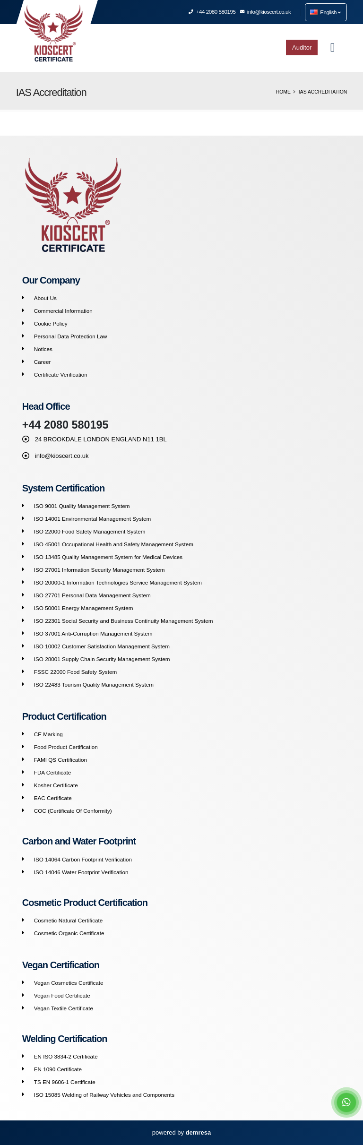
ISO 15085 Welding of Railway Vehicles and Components (104, 1095)
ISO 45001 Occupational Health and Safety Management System (113, 544)
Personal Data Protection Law (70, 336)
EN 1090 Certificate (58, 1069)
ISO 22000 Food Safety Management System (90, 531)
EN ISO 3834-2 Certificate (66, 1056)
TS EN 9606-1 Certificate (64, 1082)
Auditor (301, 47)
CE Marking (48, 734)
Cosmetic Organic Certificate (69, 933)
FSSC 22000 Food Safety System (75, 672)
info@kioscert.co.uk (266, 12)
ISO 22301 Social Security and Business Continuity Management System (123, 621)
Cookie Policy (51, 323)
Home (283, 92)
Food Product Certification (66, 747)
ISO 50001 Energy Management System (83, 608)
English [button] (325, 12)
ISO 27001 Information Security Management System (99, 570)
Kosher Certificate (56, 785)
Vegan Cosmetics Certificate (69, 983)
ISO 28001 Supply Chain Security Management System (102, 659)
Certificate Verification (60, 374)
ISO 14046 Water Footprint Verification (81, 872)
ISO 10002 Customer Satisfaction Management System (102, 646)
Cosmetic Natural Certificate (68, 920)
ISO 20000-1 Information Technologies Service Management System (118, 582)
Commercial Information (63, 311)
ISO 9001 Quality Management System (82, 506)
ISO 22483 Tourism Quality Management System (94, 684)
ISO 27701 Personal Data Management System (92, 595)
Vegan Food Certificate (62, 995)
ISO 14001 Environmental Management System (92, 519)
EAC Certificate (53, 798)
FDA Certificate (52, 772)
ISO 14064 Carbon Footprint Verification (83, 859)
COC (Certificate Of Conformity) (73, 811)
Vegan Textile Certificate (63, 1008)
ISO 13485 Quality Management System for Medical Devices (108, 557)
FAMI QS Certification (60, 760)
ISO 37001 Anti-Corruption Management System (93, 633)
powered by (181, 1132)
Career (42, 362)
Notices (43, 349)
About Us (45, 298)
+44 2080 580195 (212, 12)
